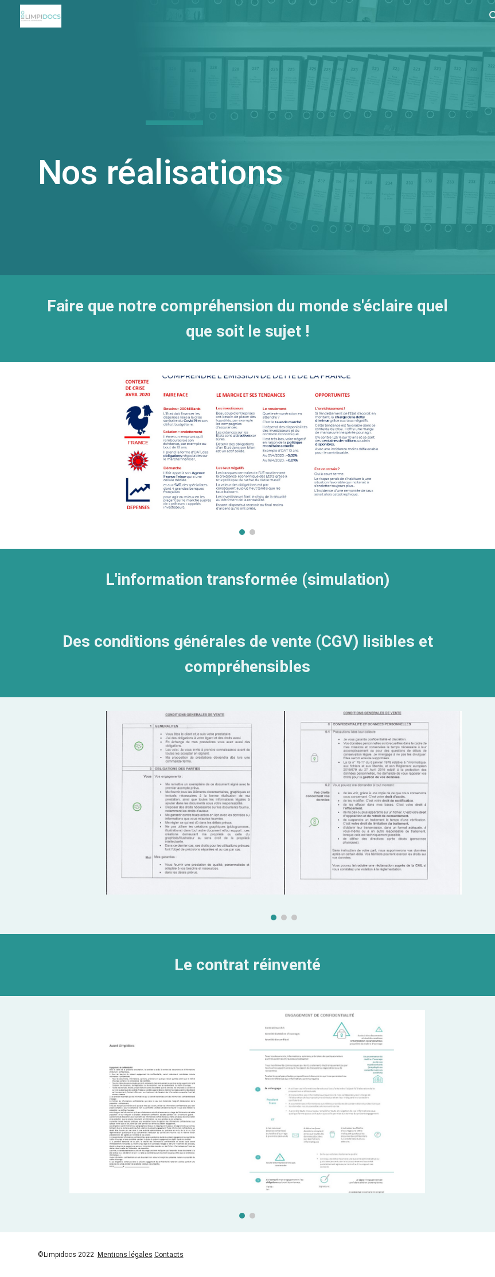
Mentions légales (125, 1255)
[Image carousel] (247, 455)
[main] (174, 138)
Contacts (169, 1255)
